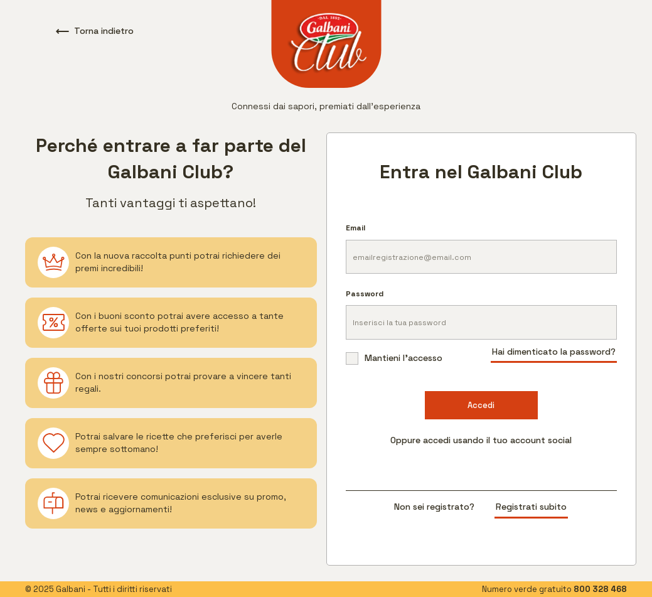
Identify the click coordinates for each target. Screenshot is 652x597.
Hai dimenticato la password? (554, 351)
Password (364, 294)
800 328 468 (600, 589)
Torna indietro (95, 30)
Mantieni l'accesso (394, 358)
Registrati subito (531, 506)
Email (355, 228)
